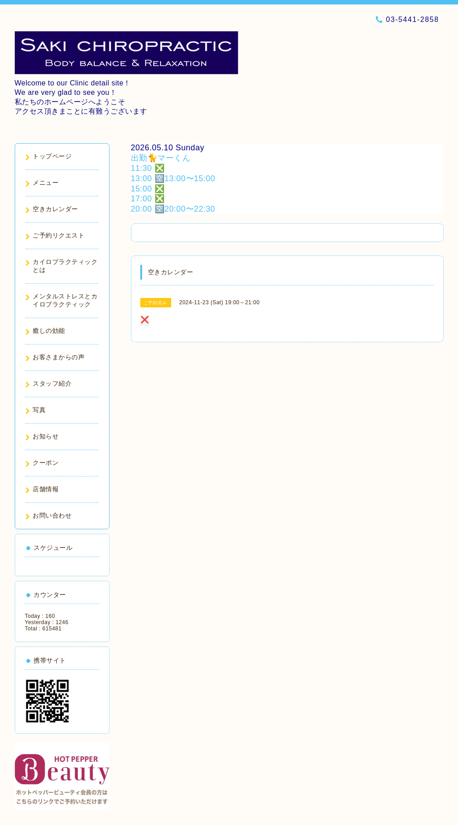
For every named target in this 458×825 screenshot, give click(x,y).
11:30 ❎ (148, 168)
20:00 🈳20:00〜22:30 (173, 208)
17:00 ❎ (148, 198)
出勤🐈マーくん (161, 157)
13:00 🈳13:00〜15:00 (173, 178)
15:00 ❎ (148, 188)
